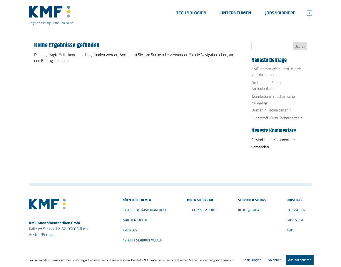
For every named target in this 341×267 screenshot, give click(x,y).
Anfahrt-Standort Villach (142, 240)
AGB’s (291, 230)
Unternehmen (235, 13)
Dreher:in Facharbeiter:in (271, 110)
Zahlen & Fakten (135, 220)
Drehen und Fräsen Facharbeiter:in (266, 85)
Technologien (191, 13)
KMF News (130, 230)
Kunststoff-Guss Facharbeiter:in (277, 118)
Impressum (295, 220)
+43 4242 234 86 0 (205, 210)
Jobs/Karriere (280, 13)
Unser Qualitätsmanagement (144, 210)
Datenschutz (296, 210)
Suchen (299, 46)
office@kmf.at (249, 210)
